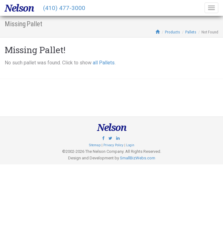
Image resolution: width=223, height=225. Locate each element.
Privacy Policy (113, 145)
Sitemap (95, 145)
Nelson (19, 8)
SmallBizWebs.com (137, 158)
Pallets (190, 32)
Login (130, 145)
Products (172, 32)
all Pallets (104, 63)
